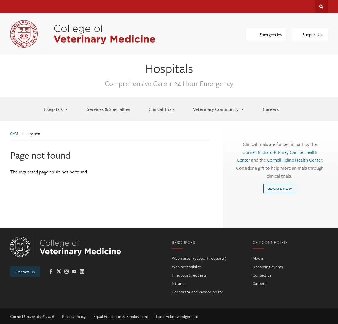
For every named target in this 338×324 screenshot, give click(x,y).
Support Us (312, 34)
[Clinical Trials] (161, 109)
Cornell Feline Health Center (294, 159)
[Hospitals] (56, 109)
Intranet (179, 283)
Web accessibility (186, 267)
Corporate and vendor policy (197, 292)
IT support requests (189, 275)
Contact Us (25, 272)
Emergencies (270, 34)
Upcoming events (268, 267)
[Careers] (271, 109)
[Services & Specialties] (108, 109)
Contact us (262, 275)
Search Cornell (321, 6)
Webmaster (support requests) (199, 258)
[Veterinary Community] (218, 109)
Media (258, 258)
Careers (259, 283)
